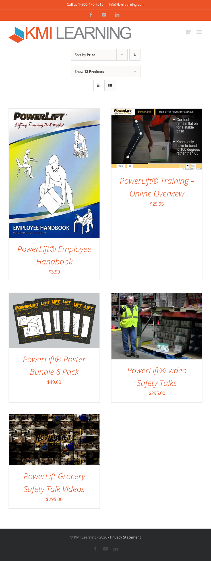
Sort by (85, 54)
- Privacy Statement (124, 537)
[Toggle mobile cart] (188, 32)
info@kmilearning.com (126, 4)
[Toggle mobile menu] (199, 32)
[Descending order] (134, 55)
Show (89, 71)
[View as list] (110, 85)
